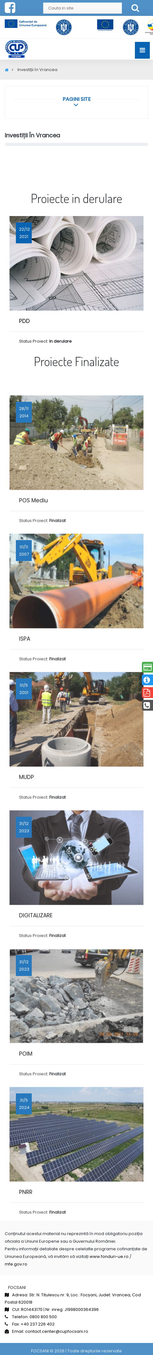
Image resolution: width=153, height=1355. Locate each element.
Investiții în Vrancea (32, 135)
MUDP (26, 828)
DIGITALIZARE (35, 966)
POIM (25, 1104)
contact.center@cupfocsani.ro (56, 1331)
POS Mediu (33, 551)
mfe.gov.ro (16, 1264)
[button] (76, 99)
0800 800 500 (43, 1317)
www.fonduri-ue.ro (109, 1256)
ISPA (24, 689)
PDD (24, 321)
